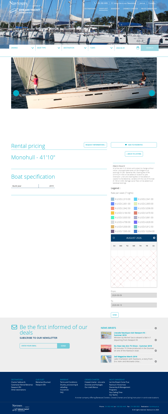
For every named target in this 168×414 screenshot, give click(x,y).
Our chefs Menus (91, 387)
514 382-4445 (109, 406)
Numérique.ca (154, 406)
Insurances (64, 390)
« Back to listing (134, 154)
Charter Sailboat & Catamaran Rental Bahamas (22, 383)
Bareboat (115, 8)
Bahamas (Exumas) (43, 382)
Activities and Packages (94, 385)
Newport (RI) (16, 387)
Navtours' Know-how (117, 385)
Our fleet (103, 8)
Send (115, 315)
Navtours (30, 7)
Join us (142, 3)
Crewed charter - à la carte (95, 382)
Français (151, 3)
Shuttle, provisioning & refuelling (69, 386)
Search (149, 47)
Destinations (90, 8)
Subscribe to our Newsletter (123, 3)
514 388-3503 (135, 406)
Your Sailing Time (115, 392)
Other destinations (18, 390)
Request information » (95, 145)
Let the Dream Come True (119, 382)
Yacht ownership (149, 8)
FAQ (61, 392)
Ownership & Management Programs (119, 388)
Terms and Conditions (68, 382)
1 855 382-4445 (101, 3)
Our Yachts (113, 395)
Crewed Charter (130, 8)
